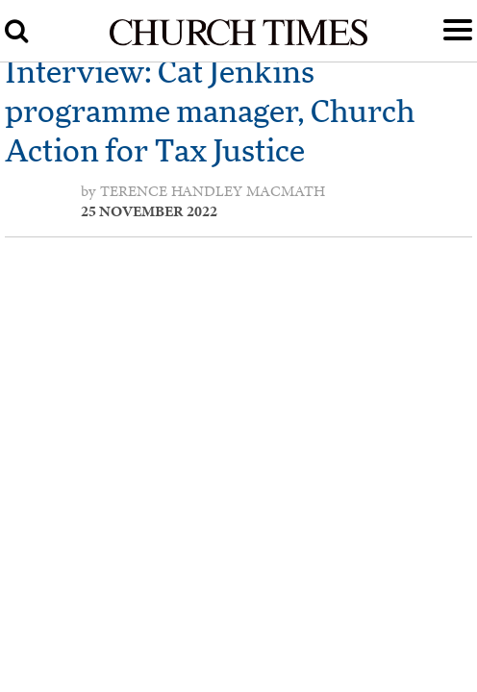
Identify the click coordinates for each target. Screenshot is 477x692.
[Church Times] (239, 42)
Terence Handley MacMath (212, 191)
